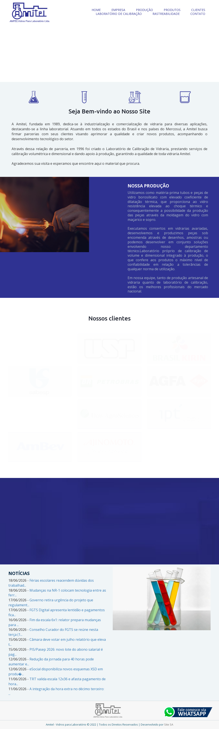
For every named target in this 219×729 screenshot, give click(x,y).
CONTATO (197, 14)
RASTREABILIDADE (166, 14)
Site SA (168, 724)
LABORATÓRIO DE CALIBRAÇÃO (119, 14)
